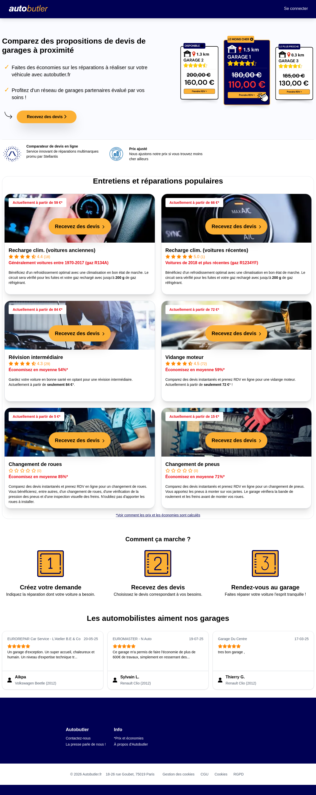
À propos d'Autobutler (131, 744)
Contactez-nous (78, 738)
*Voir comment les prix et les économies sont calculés (158, 515)
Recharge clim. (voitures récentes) (206, 250)
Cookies (221, 774)
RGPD (238, 774)
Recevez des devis (46, 117)
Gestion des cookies (178, 774)
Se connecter (296, 8)
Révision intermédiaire (36, 357)
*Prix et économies (129, 738)
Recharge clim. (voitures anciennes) (52, 250)
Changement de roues (35, 464)
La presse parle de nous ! (86, 744)
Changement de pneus (192, 464)
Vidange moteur (184, 357)
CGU (205, 774)
